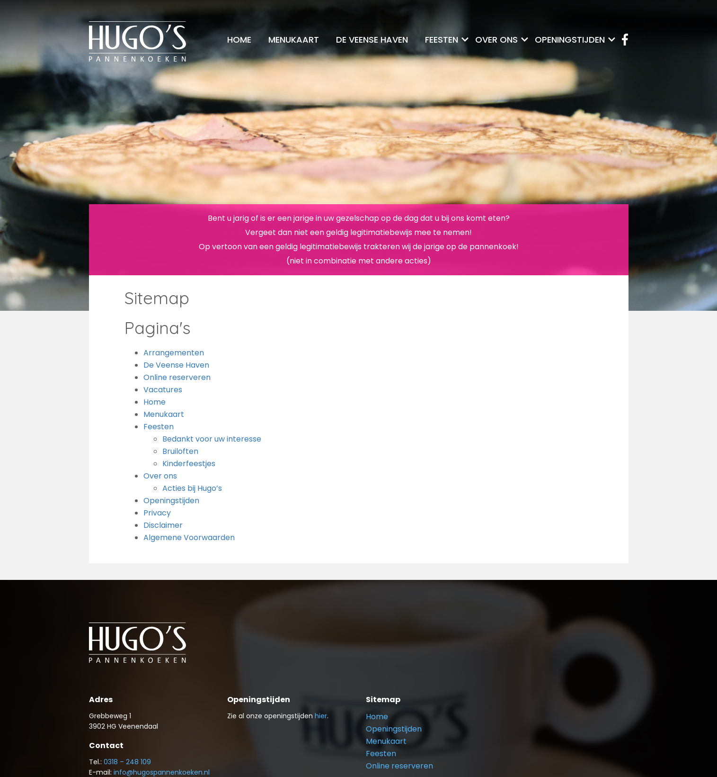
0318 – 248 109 (127, 762)
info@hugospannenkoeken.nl (162, 772)
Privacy (157, 512)
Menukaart (293, 39)
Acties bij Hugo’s (192, 488)
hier (321, 716)
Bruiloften (180, 451)
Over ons (496, 39)
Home (239, 39)
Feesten (441, 39)
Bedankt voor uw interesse (211, 439)
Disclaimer (163, 525)
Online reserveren (177, 377)
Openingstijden (570, 39)
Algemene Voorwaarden (189, 537)
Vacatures (162, 389)
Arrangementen (173, 352)
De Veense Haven (372, 39)
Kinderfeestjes (188, 463)
